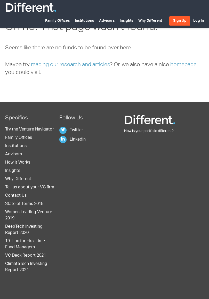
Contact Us (16, 196)
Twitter (71, 130)
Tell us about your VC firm (29, 188)
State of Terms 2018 (24, 204)
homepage (183, 65)
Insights (126, 21)
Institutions (84, 21)
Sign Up (180, 21)
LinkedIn (72, 140)
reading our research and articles (70, 65)
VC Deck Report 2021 (25, 256)
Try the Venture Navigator (29, 130)
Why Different (150, 21)
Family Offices (57, 21)
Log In (198, 21)
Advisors (107, 21)
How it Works (17, 163)
